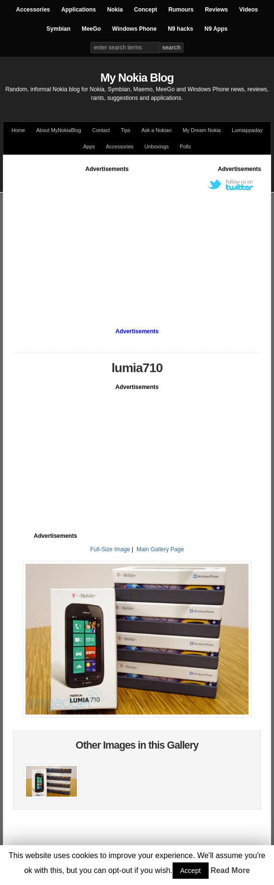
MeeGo (91, 28)
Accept (190, 870)
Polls (185, 146)
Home (18, 130)
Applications (78, 9)
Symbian (59, 28)
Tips (125, 130)
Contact (101, 130)
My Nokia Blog (137, 77)
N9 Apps (215, 28)
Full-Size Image (110, 549)
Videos (248, 9)
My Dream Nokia (202, 130)
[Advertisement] (143, 240)
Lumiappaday (247, 130)
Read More (230, 870)
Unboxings (157, 146)
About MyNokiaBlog (58, 130)
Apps (89, 146)
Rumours (181, 9)
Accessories (33, 9)
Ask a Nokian (156, 130)
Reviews (216, 9)
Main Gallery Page (160, 549)
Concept (145, 9)
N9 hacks (180, 28)
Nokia (115, 9)
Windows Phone (134, 28)
